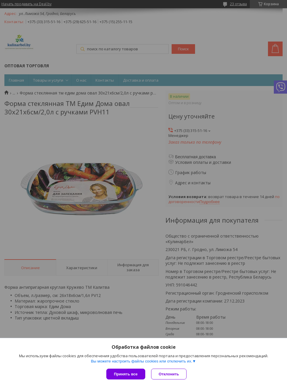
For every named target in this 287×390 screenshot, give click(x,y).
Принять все (126, 374)
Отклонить (169, 374)
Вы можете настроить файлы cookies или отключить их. (141, 361)
